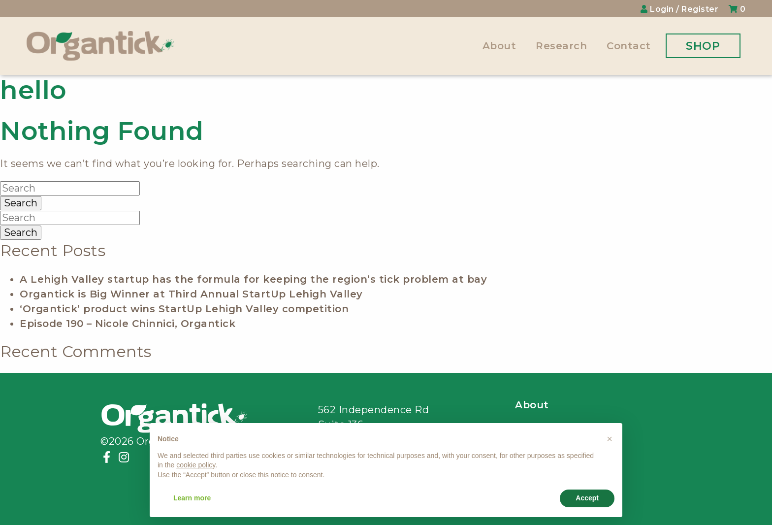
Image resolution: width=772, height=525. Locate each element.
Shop (703, 46)
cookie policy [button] (195, 465)
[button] (609, 439)
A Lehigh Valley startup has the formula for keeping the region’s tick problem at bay (253, 279)
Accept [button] (587, 498)
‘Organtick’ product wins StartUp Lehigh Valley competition (184, 309)
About (499, 46)
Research (561, 46)
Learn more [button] (192, 498)
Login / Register (681, 9)
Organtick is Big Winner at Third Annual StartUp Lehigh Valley (191, 294)
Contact (629, 46)
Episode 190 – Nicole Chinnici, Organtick (127, 323)
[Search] (70, 188)
